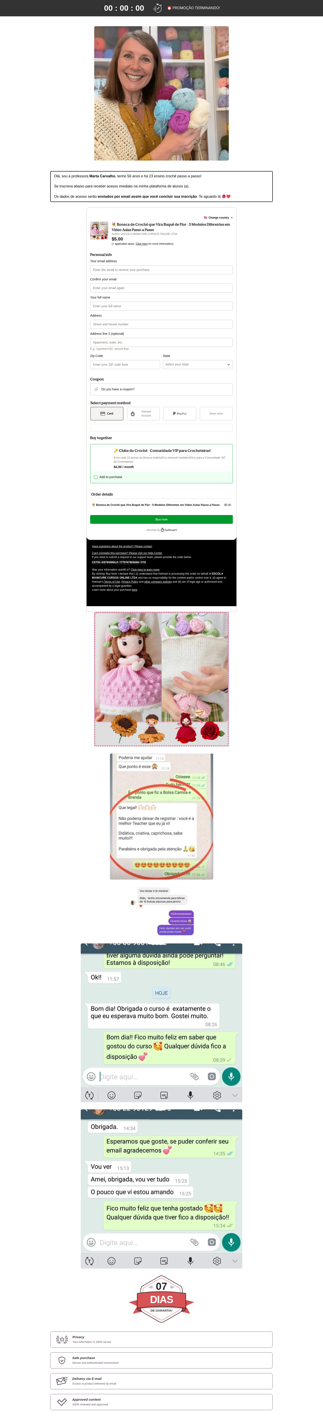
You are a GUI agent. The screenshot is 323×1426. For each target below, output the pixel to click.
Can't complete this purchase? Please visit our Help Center (127, 553)
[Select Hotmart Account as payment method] (143, 413)
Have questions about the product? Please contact (122, 546)
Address (96, 315)
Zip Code (96, 356)
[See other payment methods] (216, 413)
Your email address (103, 261)
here (134, 589)
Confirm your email (103, 279)
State (166, 356)
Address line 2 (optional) (107, 333)
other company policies (158, 581)
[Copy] (119, 562)
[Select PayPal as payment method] (180, 413)
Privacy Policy (130, 581)
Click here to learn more (145, 569)
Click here (142, 243)
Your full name (100, 297)
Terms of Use (111, 581)
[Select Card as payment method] (107, 413)
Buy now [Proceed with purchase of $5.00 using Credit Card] (161, 519)
